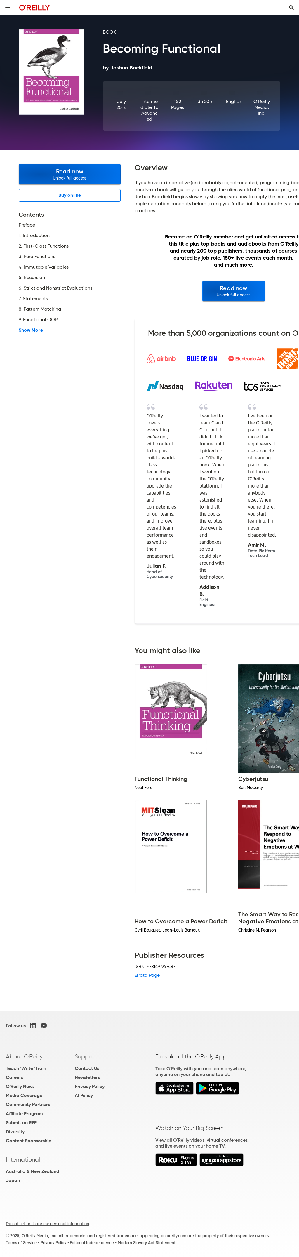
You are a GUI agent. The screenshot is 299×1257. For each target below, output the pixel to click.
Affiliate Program (24, 1113)
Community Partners (28, 1104)
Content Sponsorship (28, 1141)
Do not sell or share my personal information (47, 1223)
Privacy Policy (90, 1086)
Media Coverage (24, 1095)
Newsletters (87, 1077)
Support (85, 1056)
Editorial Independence (92, 1242)
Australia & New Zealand (32, 1171)
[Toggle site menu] (8, 8)
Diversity (15, 1132)
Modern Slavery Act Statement (146, 1242)
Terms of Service (21, 1242)
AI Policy (84, 1095)
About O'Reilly (24, 1056)
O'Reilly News (20, 1086)
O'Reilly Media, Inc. (261, 107)
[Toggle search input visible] (291, 8)
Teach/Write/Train (26, 1068)
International (23, 1159)
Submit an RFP (21, 1123)
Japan (13, 1180)
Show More (31, 330)
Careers (14, 1077)
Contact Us (87, 1068)
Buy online (69, 195)
